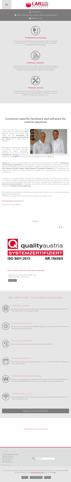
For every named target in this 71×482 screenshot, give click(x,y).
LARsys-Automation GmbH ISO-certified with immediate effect (26, 270)
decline (47, 477)
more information (36, 477)
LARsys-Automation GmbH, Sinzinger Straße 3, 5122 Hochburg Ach (37, 15)
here (54, 472)
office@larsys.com (36, 18)
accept (25, 477)
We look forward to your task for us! (13, 201)
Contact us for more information (35, 411)
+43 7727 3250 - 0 (37, 12)
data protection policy (37, 472)
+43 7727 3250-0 (7, 460)
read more (12, 280)
